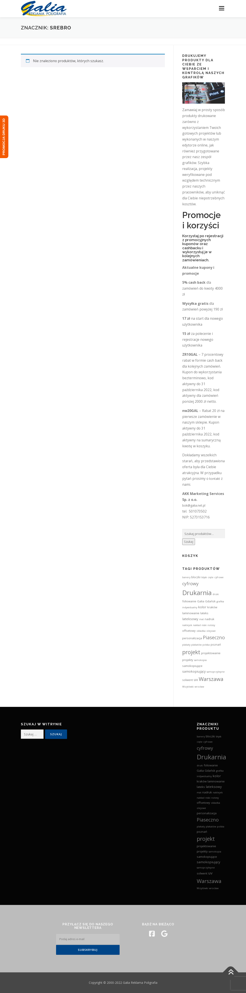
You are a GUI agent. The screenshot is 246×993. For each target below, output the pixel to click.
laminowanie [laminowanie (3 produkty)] (190, 613)
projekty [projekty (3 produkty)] (187, 660)
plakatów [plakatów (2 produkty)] (196, 644)
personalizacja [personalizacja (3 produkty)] (192, 638)
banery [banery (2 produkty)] (186, 577)
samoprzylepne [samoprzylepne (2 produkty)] (216, 671)
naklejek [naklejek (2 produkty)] (187, 625)
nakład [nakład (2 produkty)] (197, 625)
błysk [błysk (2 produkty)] (204, 577)
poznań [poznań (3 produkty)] (216, 644)
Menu (221, 8)
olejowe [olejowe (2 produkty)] (211, 630)
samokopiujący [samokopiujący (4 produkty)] (194, 671)
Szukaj (188, 542)
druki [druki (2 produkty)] (216, 594)
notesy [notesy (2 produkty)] (211, 625)
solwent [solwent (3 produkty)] (187, 680)
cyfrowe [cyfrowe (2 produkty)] (219, 577)
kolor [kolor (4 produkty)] (202, 607)
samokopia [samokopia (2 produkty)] (200, 660)
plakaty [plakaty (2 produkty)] (186, 644)
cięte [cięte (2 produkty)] (210, 577)
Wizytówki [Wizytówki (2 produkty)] (188, 686)
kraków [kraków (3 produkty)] (212, 607)
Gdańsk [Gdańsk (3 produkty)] (210, 601)
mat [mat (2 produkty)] (201, 619)
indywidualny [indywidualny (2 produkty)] (189, 607)
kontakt (214, 479)
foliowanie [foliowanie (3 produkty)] (189, 601)
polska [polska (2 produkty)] (206, 644)
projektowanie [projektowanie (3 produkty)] (210, 653)
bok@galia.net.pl (193, 505)
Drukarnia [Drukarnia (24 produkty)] (197, 592)
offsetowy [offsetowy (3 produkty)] (189, 631)
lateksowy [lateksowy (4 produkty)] (190, 619)
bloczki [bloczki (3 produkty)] (195, 577)
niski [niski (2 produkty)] (204, 625)
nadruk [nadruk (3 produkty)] (209, 619)
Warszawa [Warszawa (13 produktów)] (211, 678)
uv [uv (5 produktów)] (196, 679)
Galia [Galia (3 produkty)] (200, 601)
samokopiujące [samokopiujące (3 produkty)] (192, 666)
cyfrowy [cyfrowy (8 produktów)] (190, 583)
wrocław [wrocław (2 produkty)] (199, 686)
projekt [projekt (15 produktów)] (191, 652)
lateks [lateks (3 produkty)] (204, 613)
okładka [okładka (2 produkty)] (201, 630)
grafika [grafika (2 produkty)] (220, 601)
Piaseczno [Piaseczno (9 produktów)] (214, 637)
